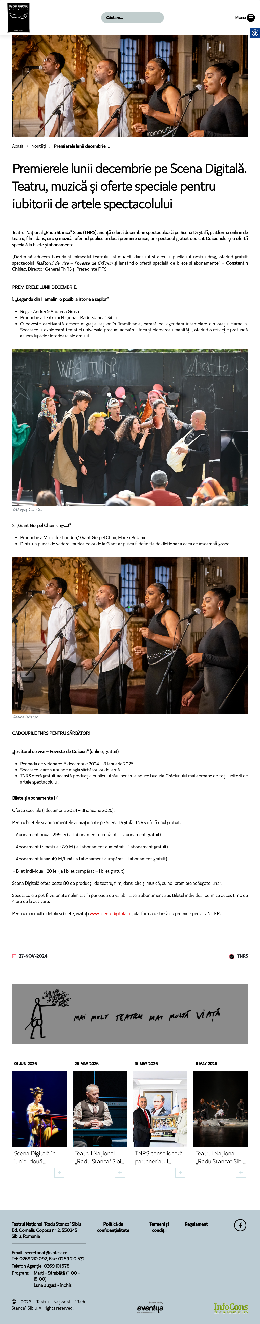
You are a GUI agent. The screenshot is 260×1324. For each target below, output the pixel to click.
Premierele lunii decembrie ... (82, 146)
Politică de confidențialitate (113, 1227)
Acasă (18, 146)
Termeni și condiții (159, 1227)
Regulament (196, 1224)
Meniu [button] (245, 18)
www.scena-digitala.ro (111, 914)
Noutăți (38, 146)
